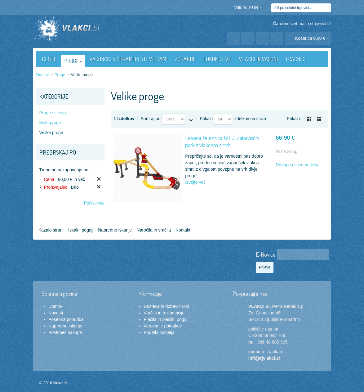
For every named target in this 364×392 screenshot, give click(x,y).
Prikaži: (294, 118)
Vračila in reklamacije (164, 312)
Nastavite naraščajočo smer (191, 119)
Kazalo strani (51, 230)
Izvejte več (195, 182)
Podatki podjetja (159, 332)
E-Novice (266, 254)
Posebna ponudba (66, 319)
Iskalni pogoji (80, 230)
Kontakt (182, 230)
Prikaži (206, 118)
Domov (55, 306)
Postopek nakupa (65, 332)
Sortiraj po (151, 118)
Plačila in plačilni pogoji (166, 319)
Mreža (308, 119)
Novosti (55, 312)
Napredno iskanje (115, 230)
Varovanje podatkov (163, 325)
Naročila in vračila (154, 230)
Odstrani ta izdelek (98, 179)
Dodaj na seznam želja (298, 164)
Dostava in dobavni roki (166, 306)
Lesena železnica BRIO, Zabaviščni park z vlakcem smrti (222, 141)
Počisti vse (94, 203)
